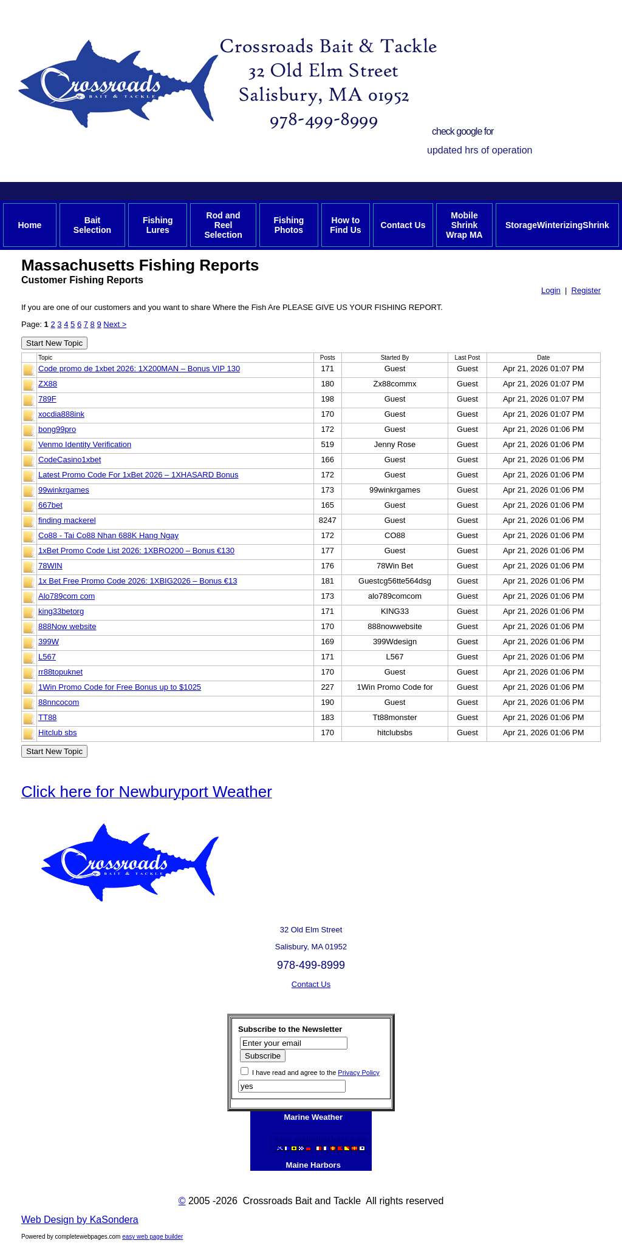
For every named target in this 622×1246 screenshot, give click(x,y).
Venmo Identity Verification (84, 444)
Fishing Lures (158, 225)
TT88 (47, 717)
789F (47, 398)
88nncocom (58, 702)
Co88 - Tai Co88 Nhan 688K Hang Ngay (108, 535)
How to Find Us (345, 225)
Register (586, 290)
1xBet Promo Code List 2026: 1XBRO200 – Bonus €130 (136, 550)
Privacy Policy (358, 1072)
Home (29, 225)
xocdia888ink (61, 414)
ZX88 (47, 383)
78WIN (50, 565)
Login (551, 290)
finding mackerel (67, 520)
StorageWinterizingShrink (557, 225)
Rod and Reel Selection (223, 225)
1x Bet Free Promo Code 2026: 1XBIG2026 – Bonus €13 (137, 580)
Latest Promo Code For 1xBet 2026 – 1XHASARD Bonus (138, 474)
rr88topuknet (60, 671)
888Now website (67, 626)
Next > (114, 324)
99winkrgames (63, 489)
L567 (47, 656)
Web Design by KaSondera (79, 1219)
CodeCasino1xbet (69, 459)
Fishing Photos (288, 225)
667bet (50, 505)
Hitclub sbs (57, 732)
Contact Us (403, 225)
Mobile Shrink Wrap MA (464, 225)
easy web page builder (152, 1236)
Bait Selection (92, 225)
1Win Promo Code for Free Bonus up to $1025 (119, 687)
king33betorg (61, 611)
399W (48, 641)
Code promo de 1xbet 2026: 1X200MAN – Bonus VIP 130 (139, 368)
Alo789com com (66, 596)
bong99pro (57, 429)
